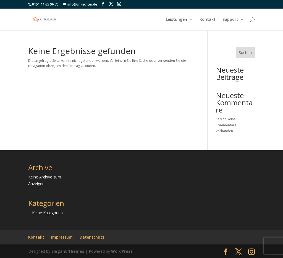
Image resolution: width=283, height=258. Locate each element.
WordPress (122, 251)
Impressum (62, 237)
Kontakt (208, 19)
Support (230, 19)
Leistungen (176, 19)
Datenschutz (92, 237)
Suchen (245, 52)
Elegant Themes (67, 251)
